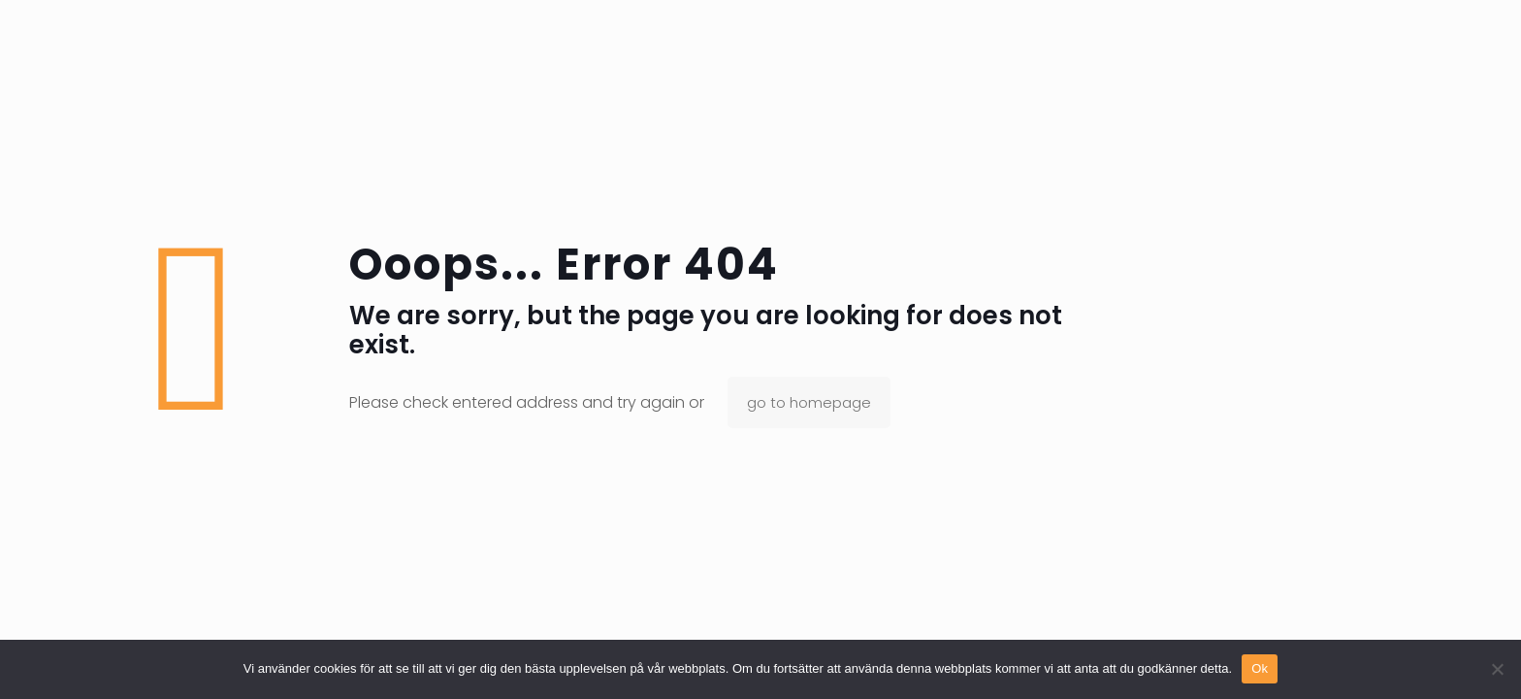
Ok (1259, 668)
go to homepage (809, 402)
